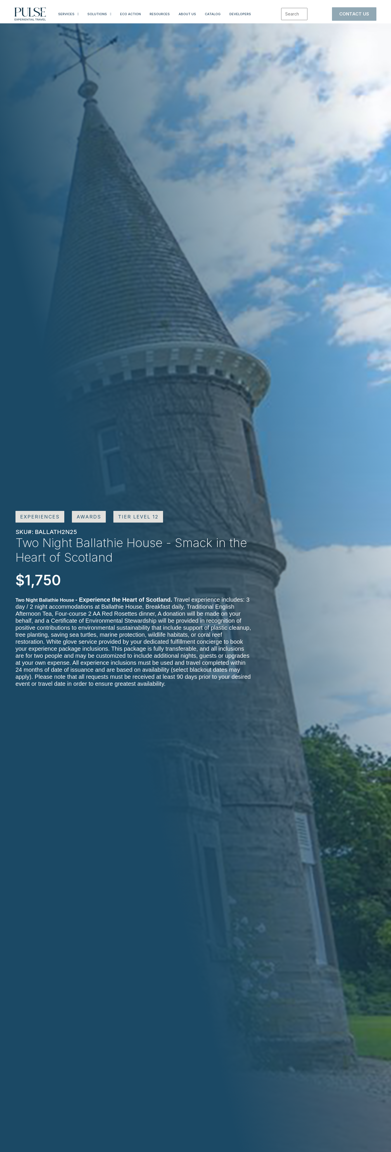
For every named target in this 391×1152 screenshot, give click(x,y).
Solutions (97, 14)
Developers (240, 14)
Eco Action (130, 14)
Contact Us (354, 14)
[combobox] (294, 14)
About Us (187, 14)
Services (66, 14)
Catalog (213, 14)
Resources (160, 14)
